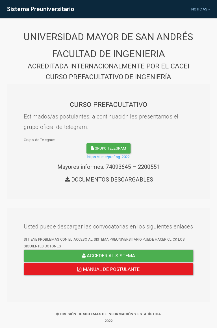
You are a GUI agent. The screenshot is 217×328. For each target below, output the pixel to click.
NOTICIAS (200, 9)
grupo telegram (108, 148)
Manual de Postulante (108, 269)
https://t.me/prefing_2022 (108, 157)
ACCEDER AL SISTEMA (108, 255)
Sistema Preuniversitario (40, 9)
